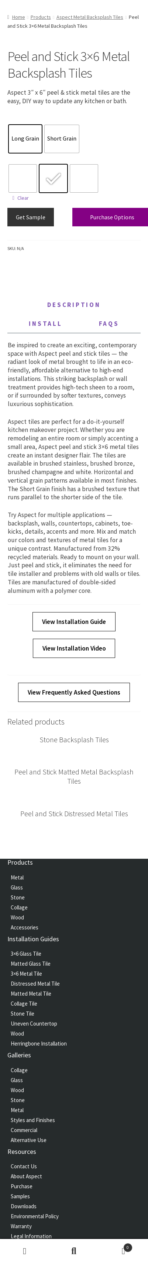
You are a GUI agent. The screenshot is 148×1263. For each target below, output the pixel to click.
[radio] (25, 139)
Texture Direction (22, 121)
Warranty (21, 1226)
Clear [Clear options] (23, 198)
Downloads (24, 1206)
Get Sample (30, 217)
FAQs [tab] (109, 324)
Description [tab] (73, 305)
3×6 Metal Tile (26, 973)
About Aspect (26, 1176)
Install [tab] (45, 324)
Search (74, 1251)
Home (18, 17)
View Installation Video (74, 648)
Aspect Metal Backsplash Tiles (89, 17)
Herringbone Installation (39, 1043)
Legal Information (31, 1236)
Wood (17, 917)
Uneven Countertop (34, 1023)
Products (41, 17)
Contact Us (24, 1166)
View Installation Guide (74, 622)
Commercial (24, 1130)
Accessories (24, 927)
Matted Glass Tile (31, 963)
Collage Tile (24, 1003)
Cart (115, 1246)
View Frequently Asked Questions (74, 692)
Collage (19, 907)
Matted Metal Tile (31, 993)
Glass (17, 887)
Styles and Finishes (33, 1120)
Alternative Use (29, 1140)
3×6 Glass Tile (26, 953)
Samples (20, 1196)
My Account (24, 1251)
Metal (17, 877)
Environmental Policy (35, 1216)
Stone (18, 897)
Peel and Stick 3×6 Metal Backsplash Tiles (41, 161)
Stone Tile (22, 1013)
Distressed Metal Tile (35, 983)
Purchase (21, 1186)
